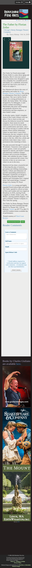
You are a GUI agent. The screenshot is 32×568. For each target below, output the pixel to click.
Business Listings (20, 561)
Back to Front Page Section (13, 221)
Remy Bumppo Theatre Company (13, 92)
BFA (18, 522)
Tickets (12, 209)
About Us (12, 561)
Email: (7, 246)
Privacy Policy (17, 562)
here (18, 363)
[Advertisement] (16, 315)
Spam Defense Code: (11, 252)
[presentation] (18, 256)
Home (27, 2)
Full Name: (8, 241)
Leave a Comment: (10, 232)
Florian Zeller (7, 185)
